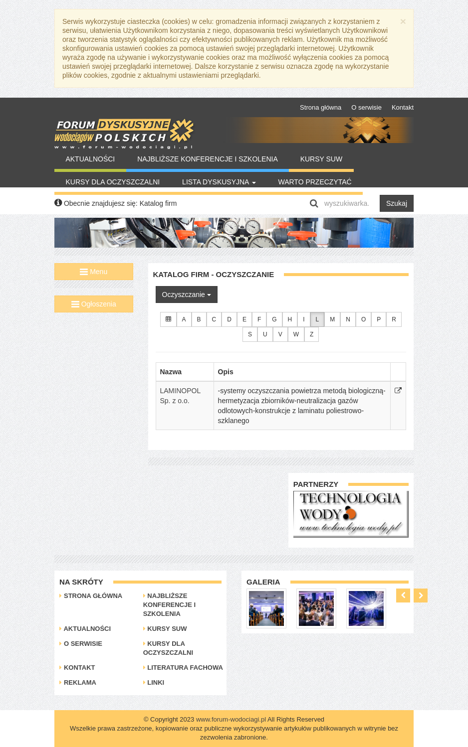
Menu (93, 272)
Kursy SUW (321, 159)
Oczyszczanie (186, 295)
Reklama (77, 682)
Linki (154, 682)
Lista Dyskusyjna (218, 182)
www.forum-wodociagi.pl (231, 719)
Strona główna (320, 107)
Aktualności (90, 159)
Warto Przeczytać (314, 182)
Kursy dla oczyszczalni (112, 182)
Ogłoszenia (93, 304)
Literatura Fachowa (183, 667)
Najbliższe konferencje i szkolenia (207, 159)
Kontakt (403, 107)
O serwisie (366, 107)
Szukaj (396, 203)
